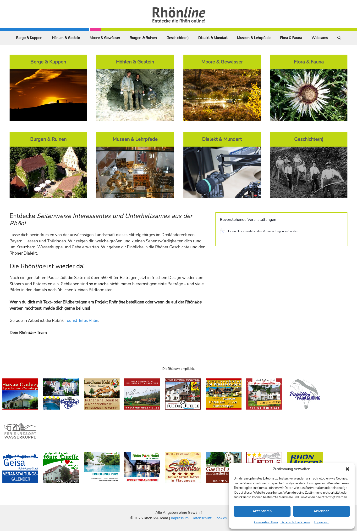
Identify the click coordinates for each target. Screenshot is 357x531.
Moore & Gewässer (105, 37)
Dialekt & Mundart (212, 37)
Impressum (321, 522)
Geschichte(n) (177, 37)
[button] (347, 469)
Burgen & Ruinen (143, 37)
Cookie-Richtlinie (266, 522)
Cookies (220, 518)
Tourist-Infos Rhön (81, 320)
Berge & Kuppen (29, 37)
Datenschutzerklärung (296, 522)
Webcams (320, 37)
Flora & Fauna (291, 37)
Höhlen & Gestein (66, 37)
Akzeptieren (262, 511)
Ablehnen (321, 511)
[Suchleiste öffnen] (339, 38)
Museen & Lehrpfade (253, 37)
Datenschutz (202, 518)
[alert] (281, 231)
